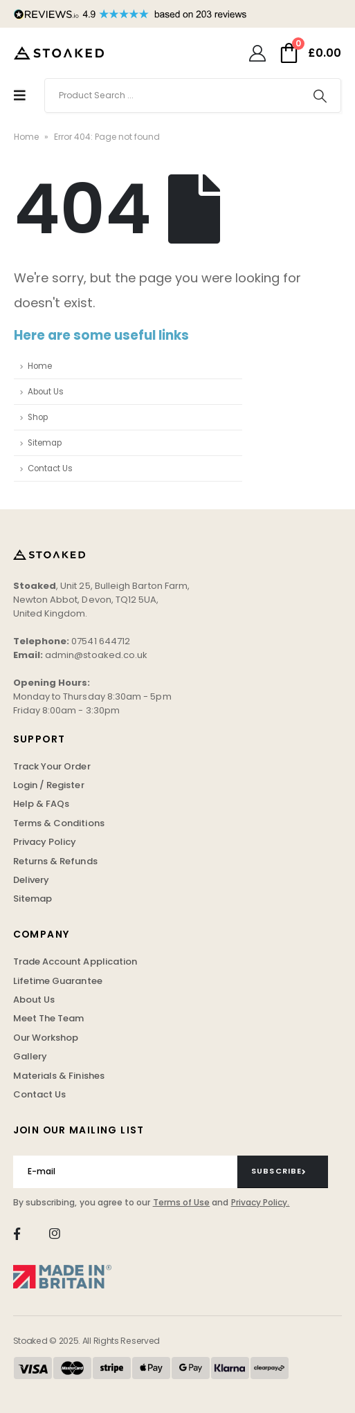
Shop (38, 417)
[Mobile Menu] (20, 95)
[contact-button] (282, 1171)
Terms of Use (181, 1202)
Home (26, 137)
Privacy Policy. (260, 1202)
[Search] (320, 95)
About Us (46, 391)
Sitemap (45, 442)
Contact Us (50, 468)
